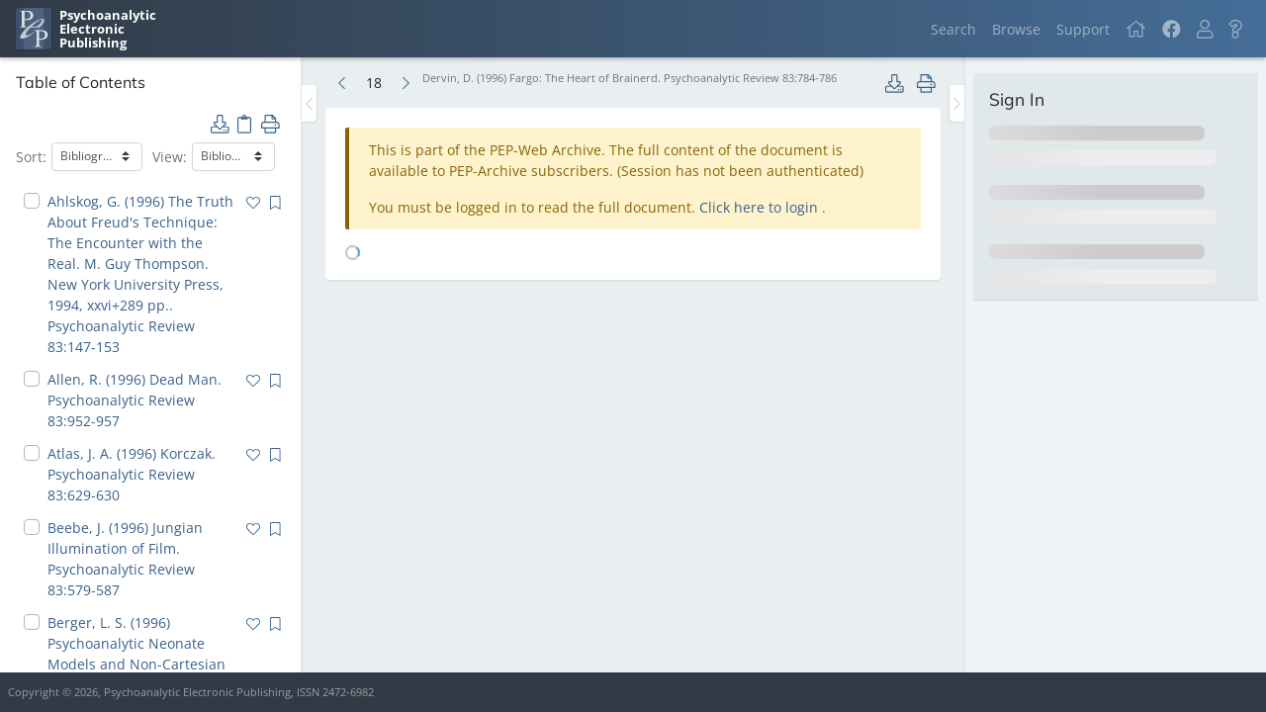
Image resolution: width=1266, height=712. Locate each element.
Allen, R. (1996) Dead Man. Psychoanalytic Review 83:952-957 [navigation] (134, 400)
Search (953, 29)
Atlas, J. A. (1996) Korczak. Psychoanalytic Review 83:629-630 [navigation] (131, 474)
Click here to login (760, 207)
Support (1083, 29)
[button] (1205, 29)
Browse (1016, 29)
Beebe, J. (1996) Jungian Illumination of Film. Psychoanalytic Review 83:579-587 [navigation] (125, 558)
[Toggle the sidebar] (309, 103)
